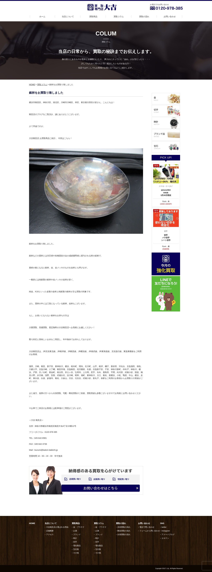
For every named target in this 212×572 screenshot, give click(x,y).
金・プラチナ (78, 527)
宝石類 (76, 549)
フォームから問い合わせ (149, 531)
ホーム (42, 17)
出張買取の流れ (123, 534)
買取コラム (119, 17)
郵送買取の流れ (123, 531)
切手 (75, 542)
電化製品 (77, 546)
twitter (164, 527)
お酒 (75, 531)
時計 (75, 538)
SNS (162, 523)
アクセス (50, 534)
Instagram (166, 531)
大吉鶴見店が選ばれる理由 (57, 527)
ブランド (77, 534)
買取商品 (93, 17)
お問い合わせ (170, 17)
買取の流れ (144, 17)
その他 (76, 553)
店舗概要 (50, 531)
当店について (68, 17)
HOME (32, 84)
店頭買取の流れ (123, 527)
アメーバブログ (168, 534)
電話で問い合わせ (146, 527)
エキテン (165, 538)
